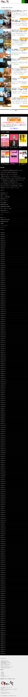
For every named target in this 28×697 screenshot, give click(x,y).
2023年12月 (3, 286)
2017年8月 (2, 433)
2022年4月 (2, 325)
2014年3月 (2, 512)
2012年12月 (3, 541)
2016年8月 (2, 456)
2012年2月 (2, 560)
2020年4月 (2, 371)
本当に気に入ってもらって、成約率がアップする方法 (19, 79)
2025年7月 (2, 251)
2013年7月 (2, 527)
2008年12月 (3, 630)
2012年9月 (2, 547)
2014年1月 (2, 516)
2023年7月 (2, 296)
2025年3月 (2, 259)
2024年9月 (2, 269)
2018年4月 (2, 417)
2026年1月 (2, 240)
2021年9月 (2, 338)
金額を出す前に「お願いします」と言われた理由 (9, 174)
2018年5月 (2, 415)
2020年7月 (2, 365)
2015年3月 (2, 489)
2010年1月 (2, 609)
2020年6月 (2, 367)
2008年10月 (3, 634)
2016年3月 (2, 466)
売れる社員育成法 (4, 202)
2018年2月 (2, 421)
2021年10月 (3, 336)
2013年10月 (3, 522)
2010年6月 (2, 599)
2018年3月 (2, 419)
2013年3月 (2, 535)
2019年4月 (2, 394)
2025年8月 (2, 249)
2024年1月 (2, 284)
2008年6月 (2, 641)
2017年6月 (2, 437)
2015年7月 (2, 481)
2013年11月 (3, 520)
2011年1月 (2, 585)
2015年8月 (2, 479)
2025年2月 (2, 261)
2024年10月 (3, 267)
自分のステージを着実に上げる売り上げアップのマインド (19, 60)
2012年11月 (3, 543)
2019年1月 (2, 400)
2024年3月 (2, 280)
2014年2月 (2, 514)
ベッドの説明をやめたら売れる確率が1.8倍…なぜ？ (9, 181)
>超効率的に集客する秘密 (5, 661)
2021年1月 (2, 354)
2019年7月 (2, 388)
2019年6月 (2, 390)
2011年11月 (3, 566)
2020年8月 (2, 363)
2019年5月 (2, 392)
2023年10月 (3, 290)
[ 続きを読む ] (22, 35)
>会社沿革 (2, 674)
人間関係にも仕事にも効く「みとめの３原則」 (5, 147)
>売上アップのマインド (4, 665)
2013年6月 (2, 529)
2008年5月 (2, 643)
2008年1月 (2, 651)
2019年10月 (3, 383)
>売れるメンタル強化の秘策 (5, 664)
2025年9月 (2, 247)
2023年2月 (2, 305)
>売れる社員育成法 (4, 663)
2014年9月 (2, 500)
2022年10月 (3, 313)
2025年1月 (2, 263)
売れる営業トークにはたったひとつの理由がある (5, 164)
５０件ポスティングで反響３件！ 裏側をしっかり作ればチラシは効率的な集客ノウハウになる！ (19, 40)
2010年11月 (3, 589)
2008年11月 (3, 632)
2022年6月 (2, 321)
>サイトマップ (3, 676)
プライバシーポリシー (4, 225)
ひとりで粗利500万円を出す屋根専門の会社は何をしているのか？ (12, 170)
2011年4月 (2, 580)
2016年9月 (2, 454)
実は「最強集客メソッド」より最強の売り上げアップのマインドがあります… (19, 50)
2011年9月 (2, 570)
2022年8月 (2, 317)
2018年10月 (3, 406)
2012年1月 (2, 562)
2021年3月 (2, 350)
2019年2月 (2, 398)
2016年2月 (2, 468)
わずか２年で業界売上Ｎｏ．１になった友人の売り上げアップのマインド (19, 11)
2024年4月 (2, 278)
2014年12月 (3, 495)
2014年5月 (2, 508)
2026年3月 (2, 236)
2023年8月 (2, 294)
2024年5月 (2, 276)
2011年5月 (2, 578)
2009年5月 (2, 620)
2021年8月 (2, 340)
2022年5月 (2, 323)
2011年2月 (2, 583)
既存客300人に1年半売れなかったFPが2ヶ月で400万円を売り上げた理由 (13, 178)
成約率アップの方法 (24, 86)
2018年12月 (3, 402)
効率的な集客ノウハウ (24, 28)
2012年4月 (2, 556)
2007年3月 (2, 653)
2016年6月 (2, 460)
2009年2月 (2, 626)
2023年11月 (3, 288)
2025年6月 (2, 253)
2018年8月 (2, 410)
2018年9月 (2, 408)
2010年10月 (3, 591)
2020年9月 (2, 361)
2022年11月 (3, 311)
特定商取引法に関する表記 (5, 219)
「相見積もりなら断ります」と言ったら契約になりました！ (11, 176)
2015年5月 (2, 485)
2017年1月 (2, 446)
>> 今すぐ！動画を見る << (14, 128)
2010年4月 (2, 603)
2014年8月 (2, 502)
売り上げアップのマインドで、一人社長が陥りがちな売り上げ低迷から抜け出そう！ (19, 30)
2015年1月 (2, 493)
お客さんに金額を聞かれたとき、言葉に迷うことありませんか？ (11, 183)
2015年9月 (2, 477)
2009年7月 (2, 616)
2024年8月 (2, 271)
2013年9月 (2, 524)
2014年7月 (2, 504)
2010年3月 (2, 605)
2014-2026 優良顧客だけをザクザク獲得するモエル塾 (8, 695)
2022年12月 (3, 309)
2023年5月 (2, 300)
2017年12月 (3, 425)
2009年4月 (2, 622)
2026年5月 (2, 232)
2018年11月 (3, 404)
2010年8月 (2, 595)
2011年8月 (2, 572)
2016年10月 (3, 452)
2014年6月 (2, 506)
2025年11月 (3, 244)
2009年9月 (2, 612)
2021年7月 (2, 342)
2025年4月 (2, 257)
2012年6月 (2, 553)
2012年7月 (2, 551)
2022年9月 (2, 315)
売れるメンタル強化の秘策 (5, 196)
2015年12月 (3, 471)
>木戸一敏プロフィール (4, 675)
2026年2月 (2, 238)
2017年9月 (2, 431)
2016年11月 (3, 450)
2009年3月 (2, 624)
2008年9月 (2, 636)
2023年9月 (2, 292)
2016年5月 (2, 462)
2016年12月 (3, 448)
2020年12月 (3, 356)
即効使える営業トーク (4, 210)
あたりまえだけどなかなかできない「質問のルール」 (14, 147)
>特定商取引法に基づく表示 (5, 693)
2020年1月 (2, 377)
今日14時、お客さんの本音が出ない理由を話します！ (10, 172)
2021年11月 (3, 334)
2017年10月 (3, 429)
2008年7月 (2, 639)
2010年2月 (2, 607)
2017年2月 (2, 444)
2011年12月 (3, 564)
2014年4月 (2, 510)
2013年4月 (2, 533)
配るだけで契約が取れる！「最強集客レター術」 (22, 164)
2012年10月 (3, 545)
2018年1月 (2, 423)
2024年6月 (2, 274)
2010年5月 (2, 601)
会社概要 (2, 223)
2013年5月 (2, 531)
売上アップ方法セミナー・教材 (6, 208)
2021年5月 (2, 346)
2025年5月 (2, 255)
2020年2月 (2, 375)
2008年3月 (2, 647)
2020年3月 (2, 373)
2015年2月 (2, 491)
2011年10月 (3, 568)
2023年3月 (2, 303)
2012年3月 (2, 558)
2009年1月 (2, 628)
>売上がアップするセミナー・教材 (6, 666)
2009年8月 (2, 614)
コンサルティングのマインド (5, 212)
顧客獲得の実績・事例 (4, 204)
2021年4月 (2, 348)
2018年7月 (2, 412)
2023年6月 (2, 298)
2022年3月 (2, 327)
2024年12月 (3, 265)
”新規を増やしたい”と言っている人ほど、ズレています (10, 187)
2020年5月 (2, 369)
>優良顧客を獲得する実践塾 (5, 667)
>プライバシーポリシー (4, 692)
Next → (16, 110)
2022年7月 (2, 319)
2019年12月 (3, 379)
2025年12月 (3, 242)
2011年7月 (2, 574)
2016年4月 (2, 464)
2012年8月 (2, 549)
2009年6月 (2, 618)
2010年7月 (2, 597)
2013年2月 (2, 537)
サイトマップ (3, 227)
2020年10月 (3, 359)
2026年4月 (2, 234)
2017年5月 (2, 439)
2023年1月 (2, 307)
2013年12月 (3, 518)
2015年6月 (2, 483)
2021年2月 (2, 352)
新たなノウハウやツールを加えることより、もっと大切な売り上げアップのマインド (19, 69)
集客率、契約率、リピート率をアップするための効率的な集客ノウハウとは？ (19, 21)
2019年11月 (3, 381)
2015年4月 (2, 487)
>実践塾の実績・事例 (4, 660)
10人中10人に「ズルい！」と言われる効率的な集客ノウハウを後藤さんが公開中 (19, 89)
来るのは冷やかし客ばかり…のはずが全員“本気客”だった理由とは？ (12, 185)
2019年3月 (2, 396)
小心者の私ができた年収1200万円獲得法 (14, 163)
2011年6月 (2, 576)
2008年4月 (2, 645)
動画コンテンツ (3, 217)
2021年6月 (2, 344)
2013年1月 (2, 539)
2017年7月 (2, 435)
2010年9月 (2, 593)
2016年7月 (2, 458)
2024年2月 (2, 282)
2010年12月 (3, 587)
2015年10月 (3, 475)
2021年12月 (3, 332)
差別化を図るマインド (4, 198)
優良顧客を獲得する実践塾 (5, 206)
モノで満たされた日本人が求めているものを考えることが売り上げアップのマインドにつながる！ (19, 98)
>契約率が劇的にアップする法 (6, 662)
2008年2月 (2, 649)
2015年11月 (3, 473)
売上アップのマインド (24, 18)
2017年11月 (3, 427)
